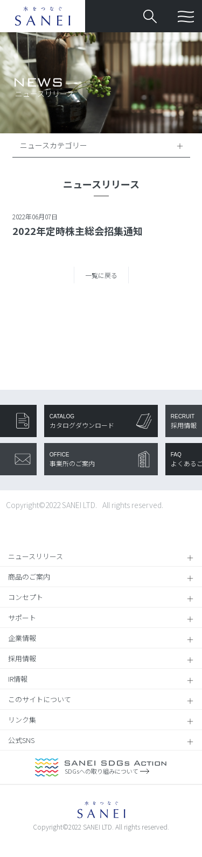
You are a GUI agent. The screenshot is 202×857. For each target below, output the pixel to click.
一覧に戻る (101, 275)
